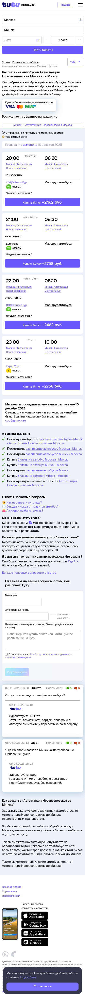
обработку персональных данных (49, 654)
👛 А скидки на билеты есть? (22, 510)
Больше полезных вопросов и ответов (29, 572)
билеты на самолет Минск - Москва (43, 476)
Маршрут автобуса (58, 182)
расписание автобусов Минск (47, 470)
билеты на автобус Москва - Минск (43, 459)
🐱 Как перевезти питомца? (22, 502)
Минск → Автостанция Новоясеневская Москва (42, 124)
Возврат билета (11, 886)
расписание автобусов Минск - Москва (54, 454)
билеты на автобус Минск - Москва (43, 465)
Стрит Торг (13, 366)
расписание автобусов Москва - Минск (54, 448)
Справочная (9, 891)
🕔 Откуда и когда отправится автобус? (30, 506)
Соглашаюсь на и (38, 656)
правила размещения (18, 657)
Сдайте (73, 561)
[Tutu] (11, 5)
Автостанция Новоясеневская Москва (42, 483)
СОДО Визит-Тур (16, 182)
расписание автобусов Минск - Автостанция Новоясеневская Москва (45, 441)
